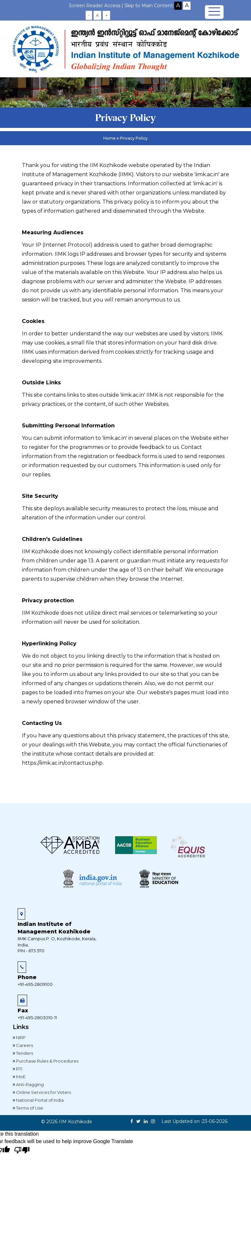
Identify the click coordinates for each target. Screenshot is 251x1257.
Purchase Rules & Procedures (46, 1061)
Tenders (24, 1053)
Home (109, 138)
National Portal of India (39, 1100)
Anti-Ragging (29, 1084)
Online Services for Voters (43, 1092)
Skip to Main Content (149, 5)
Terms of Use (29, 1108)
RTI (18, 1068)
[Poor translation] (22, 1150)
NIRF (20, 1037)
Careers (24, 1045)
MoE (20, 1076)
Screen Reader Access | (97, 5)
